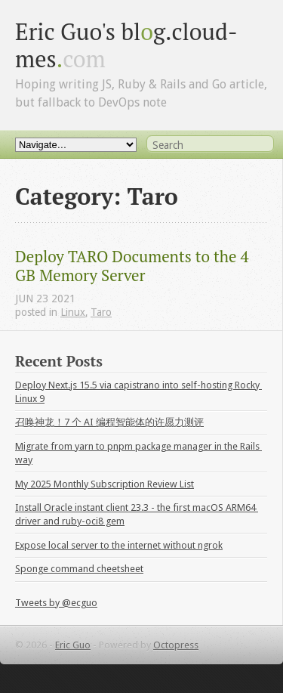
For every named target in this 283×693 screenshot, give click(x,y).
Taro (101, 312)
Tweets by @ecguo (56, 602)
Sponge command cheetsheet (79, 568)
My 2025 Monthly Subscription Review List (104, 484)
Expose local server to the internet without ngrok (119, 545)
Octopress (175, 645)
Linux (72, 312)
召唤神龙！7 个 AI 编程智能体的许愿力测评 (109, 422)
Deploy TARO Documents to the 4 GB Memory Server (134, 266)
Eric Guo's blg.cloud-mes (126, 45)
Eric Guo (73, 645)
